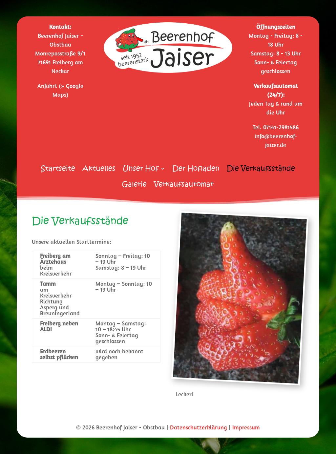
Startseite (58, 169)
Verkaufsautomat (184, 185)
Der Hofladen (196, 169)
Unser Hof (140, 169)
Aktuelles (99, 169)
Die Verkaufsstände (261, 169)
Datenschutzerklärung (198, 427)
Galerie (134, 185)
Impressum (246, 427)
